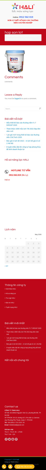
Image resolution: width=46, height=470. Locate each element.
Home (16, 36)
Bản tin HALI (10, 303)
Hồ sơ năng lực (11, 293)
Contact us (11, 406)
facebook (6, 439)
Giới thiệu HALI (11, 289)
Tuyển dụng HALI (11, 307)
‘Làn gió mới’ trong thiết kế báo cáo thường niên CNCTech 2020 (23, 136)
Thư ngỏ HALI (10, 298)
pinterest (16, 439)
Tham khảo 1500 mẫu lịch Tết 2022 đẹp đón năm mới (23, 130)
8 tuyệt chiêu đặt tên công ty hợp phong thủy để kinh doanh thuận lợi (24, 148)
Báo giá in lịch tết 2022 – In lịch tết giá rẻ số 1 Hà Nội (23, 142)
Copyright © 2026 (11, 459)
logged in (18, 98)
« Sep (6, 266)
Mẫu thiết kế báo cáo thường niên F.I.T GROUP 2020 (21, 124)
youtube (12, 439)
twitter (9, 439)
